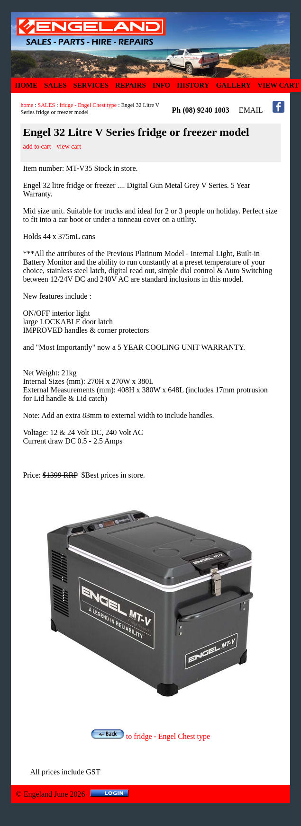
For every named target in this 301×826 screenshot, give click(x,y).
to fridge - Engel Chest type (150, 736)
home (26, 105)
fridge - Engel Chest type (88, 105)
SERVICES (91, 85)
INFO (162, 85)
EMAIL (251, 110)
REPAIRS (130, 85)
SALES (55, 85)
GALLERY (233, 85)
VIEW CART (278, 85)
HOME (26, 85)
